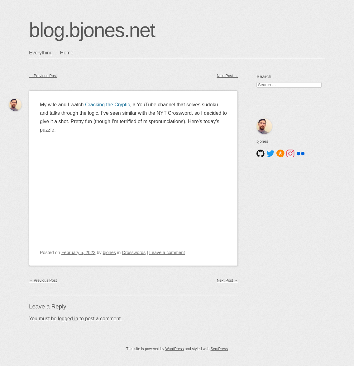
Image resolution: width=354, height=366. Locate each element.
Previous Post (43, 76)
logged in (68, 318)
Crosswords (134, 252)
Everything (41, 52)
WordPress (174, 349)
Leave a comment (167, 252)
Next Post (227, 76)
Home (67, 52)
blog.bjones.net (92, 30)
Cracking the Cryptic (107, 104)
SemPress (219, 349)
